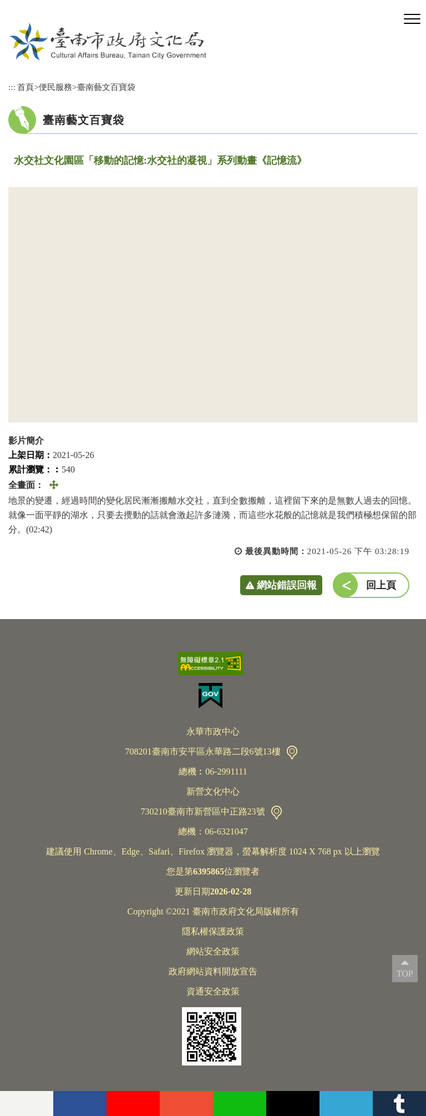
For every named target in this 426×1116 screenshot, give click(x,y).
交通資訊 (292, 753)
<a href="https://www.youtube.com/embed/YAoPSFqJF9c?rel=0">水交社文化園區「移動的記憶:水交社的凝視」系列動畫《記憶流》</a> (213, 305)
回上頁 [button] (381, 585)
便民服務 (55, 87)
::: (12, 87)
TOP (405, 973)
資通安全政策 (213, 991)
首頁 (25, 87)
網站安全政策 (213, 951)
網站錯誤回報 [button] (287, 585)
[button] (412, 19)
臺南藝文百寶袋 (106, 87)
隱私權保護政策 (213, 931)
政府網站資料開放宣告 (213, 971)
